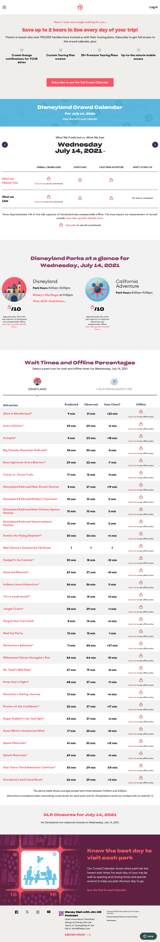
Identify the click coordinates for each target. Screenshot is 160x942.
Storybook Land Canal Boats (23, 779)
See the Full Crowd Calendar (107, 890)
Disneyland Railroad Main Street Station (31, 487)
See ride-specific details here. (85, 218)
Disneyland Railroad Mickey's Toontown (30, 499)
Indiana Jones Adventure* (21, 584)
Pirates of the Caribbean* (21, 706)
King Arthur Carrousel (18, 621)
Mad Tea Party (13, 633)
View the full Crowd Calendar (80, 118)
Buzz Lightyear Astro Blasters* (24, 462)
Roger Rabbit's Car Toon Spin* (24, 718)
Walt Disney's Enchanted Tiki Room (27, 548)
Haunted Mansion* (16, 572)
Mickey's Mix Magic (46, 295)
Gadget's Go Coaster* (18, 560)
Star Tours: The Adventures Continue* (29, 767)
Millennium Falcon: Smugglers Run (26, 657)
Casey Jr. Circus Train (18, 474)
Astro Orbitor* (13, 426)
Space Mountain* (15, 743)
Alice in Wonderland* (17, 413)
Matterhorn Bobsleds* (18, 645)
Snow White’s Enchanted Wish (24, 731)
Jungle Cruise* (13, 609)
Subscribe (39, 183)
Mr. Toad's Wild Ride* (17, 670)
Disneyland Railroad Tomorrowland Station (27, 523)
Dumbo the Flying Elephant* (22, 535)
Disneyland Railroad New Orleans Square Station (31, 511)
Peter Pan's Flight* (16, 682)
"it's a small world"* (16, 596)
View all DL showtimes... (49, 301)
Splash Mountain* (15, 755)
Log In (153, 7)
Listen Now (79, 934)
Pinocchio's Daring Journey (21, 694)
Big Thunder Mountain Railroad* (25, 450)
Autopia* (9, 438)
